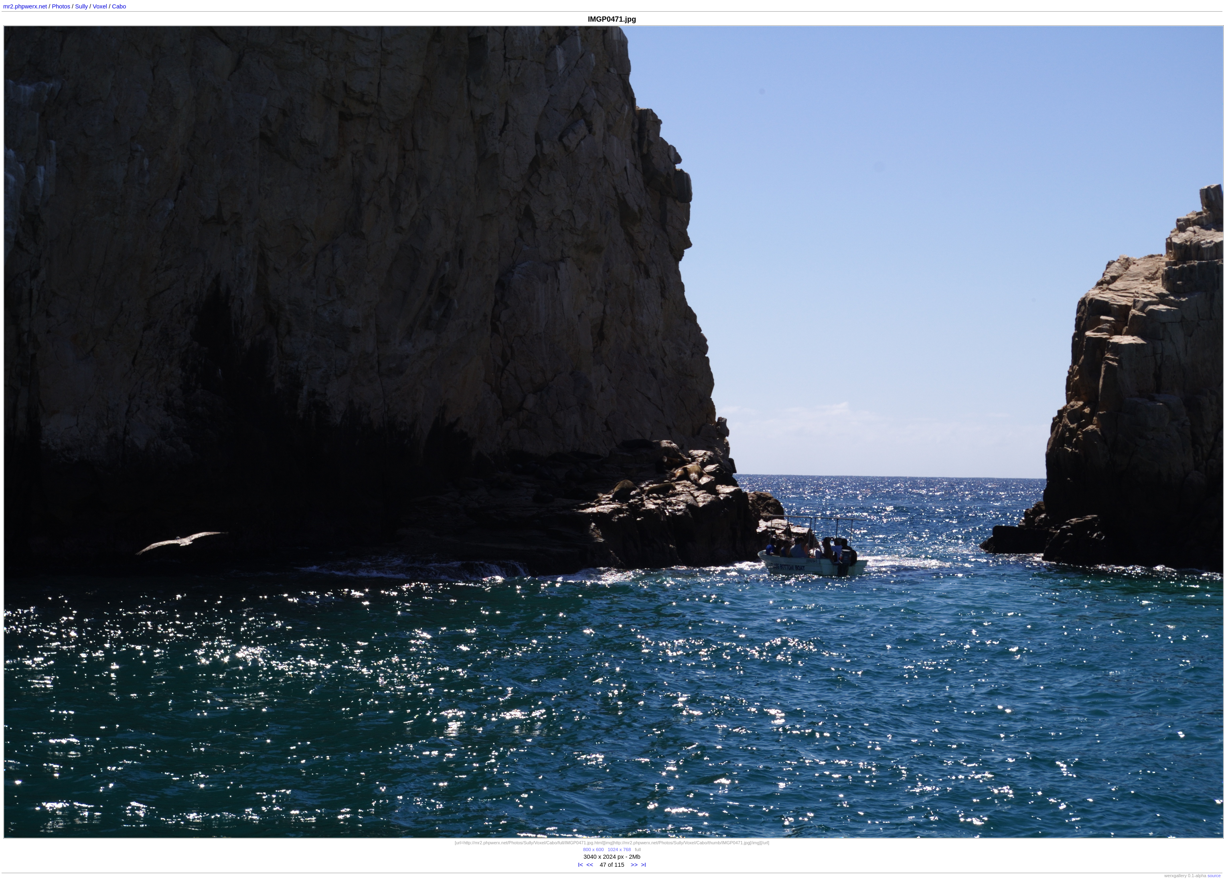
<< (589, 865)
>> (634, 865)
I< (580, 865)
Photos (61, 6)
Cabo (119, 6)
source (1214, 875)
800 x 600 (593, 849)
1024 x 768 (619, 849)
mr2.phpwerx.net (25, 6)
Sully (81, 6)
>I (643, 865)
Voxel (100, 6)
